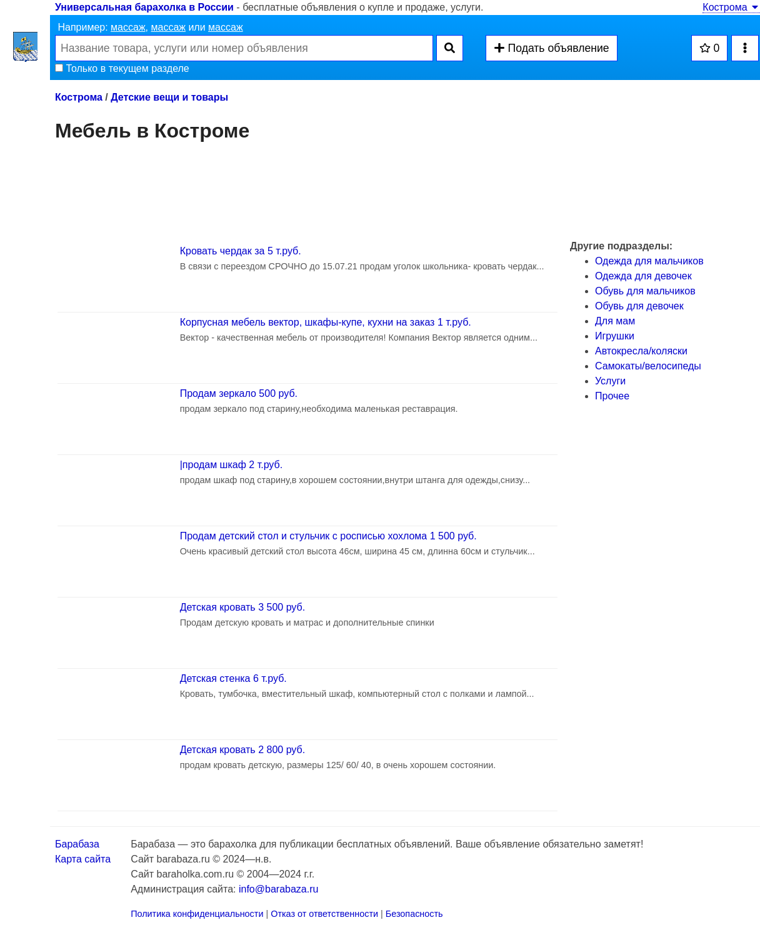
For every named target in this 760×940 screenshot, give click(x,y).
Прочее (612, 396)
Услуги (610, 381)
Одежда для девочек (643, 276)
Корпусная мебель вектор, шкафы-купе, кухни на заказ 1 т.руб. (325, 322)
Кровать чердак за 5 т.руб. (240, 251)
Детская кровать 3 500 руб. (242, 607)
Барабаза (77, 844)
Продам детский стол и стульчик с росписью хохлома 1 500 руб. (328, 536)
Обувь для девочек (639, 306)
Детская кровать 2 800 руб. (242, 749)
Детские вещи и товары (169, 97)
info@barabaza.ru (278, 889)
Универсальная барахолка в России (144, 7)
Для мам (615, 321)
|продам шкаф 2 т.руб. (231, 464)
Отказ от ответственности (324, 914)
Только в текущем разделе (122, 68)
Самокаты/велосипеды (648, 366)
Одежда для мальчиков (649, 261)
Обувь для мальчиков (645, 291)
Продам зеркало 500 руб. (239, 393)
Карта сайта (83, 859)
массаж (128, 27)
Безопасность (414, 914)
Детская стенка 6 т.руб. (233, 678)
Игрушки (614, 336)
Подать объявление (551, 48)
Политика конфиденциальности (197, 914)
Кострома (731, 7)
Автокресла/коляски (641, 351)
